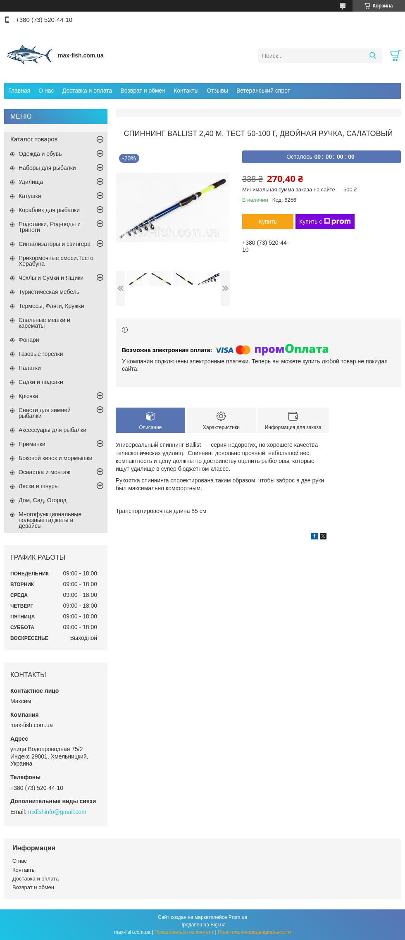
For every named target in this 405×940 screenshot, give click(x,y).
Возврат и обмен (142, 90)
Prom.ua (238, 917)
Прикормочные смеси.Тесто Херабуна (56, 261)
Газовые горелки (41, 354)
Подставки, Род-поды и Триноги (50, 227)
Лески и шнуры (39, 486)
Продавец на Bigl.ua (202, 925)
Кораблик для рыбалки (49, 210)
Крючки (28, 396)
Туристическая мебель (49, 292)
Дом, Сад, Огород (43, 500)
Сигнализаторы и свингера (55, 244)
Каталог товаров (34, 139)
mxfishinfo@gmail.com (57, 812)
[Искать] (372, 55)
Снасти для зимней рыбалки (45, 413)
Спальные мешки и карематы (44, 323)
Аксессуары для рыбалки (52, 430)
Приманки (32, 444)
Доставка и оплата (87, 90)
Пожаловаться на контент (184, 932)
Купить (268, 221)
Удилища (31, 182)
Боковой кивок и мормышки (56, 458)
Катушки (30, 196)
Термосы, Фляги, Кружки (51, 306)
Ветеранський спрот (263, 90)
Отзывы (217, 90)
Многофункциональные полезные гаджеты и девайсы (50, 520)
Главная (19, 90)
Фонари (29, 339)
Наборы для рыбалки (47, 168)
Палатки (30, 368)
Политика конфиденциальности (254, 932)
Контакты (186, 90)
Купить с (325, 221)
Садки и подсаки (41, 382)
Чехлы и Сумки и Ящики (51, 277)
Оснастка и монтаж (44, 472)
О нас (46, 90)
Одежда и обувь (40, 153)
